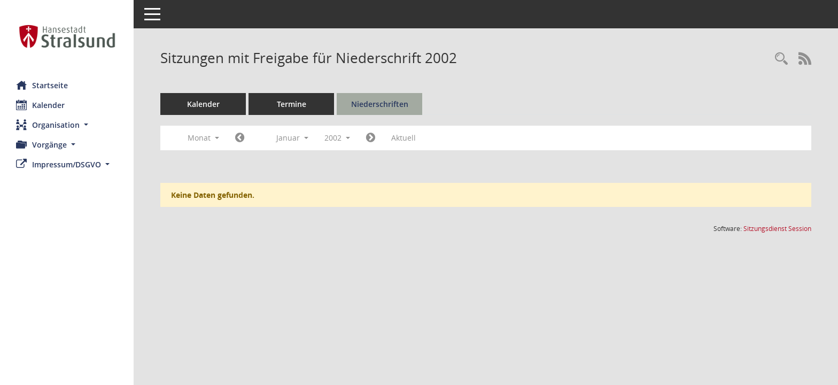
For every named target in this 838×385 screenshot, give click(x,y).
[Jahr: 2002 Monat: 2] (370, 138)
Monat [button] (203, 138)
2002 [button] (337, 138)
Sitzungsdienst (777, 228)
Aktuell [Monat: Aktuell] (403, 138)
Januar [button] (292, 138)
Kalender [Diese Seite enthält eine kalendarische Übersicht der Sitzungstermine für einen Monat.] (40, 104)
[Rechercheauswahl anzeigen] (781, 59)
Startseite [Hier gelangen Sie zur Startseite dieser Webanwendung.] (42, 85)
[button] (67, 125)
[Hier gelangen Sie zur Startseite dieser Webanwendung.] (67, 36)
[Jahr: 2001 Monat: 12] (239, 138)
